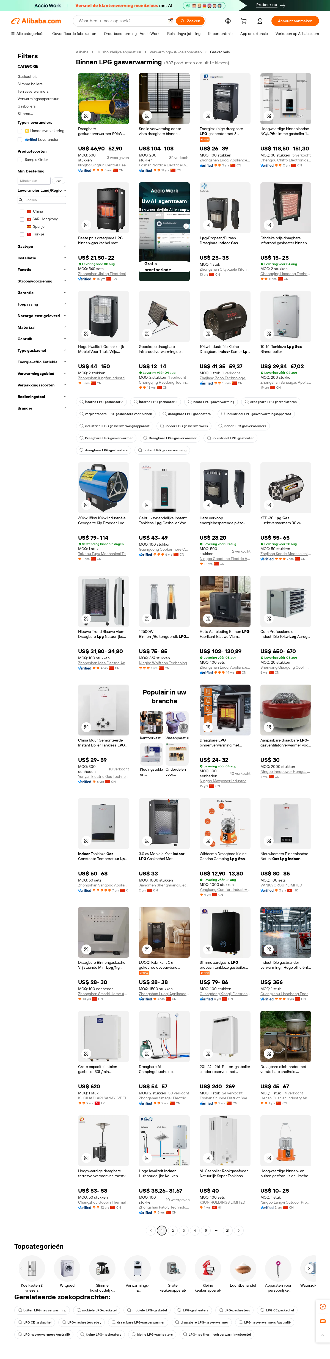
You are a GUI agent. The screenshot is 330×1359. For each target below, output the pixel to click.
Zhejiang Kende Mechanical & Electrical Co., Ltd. (285, 553)
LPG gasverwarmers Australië (265, 1322)
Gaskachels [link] (220, 52)
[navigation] (41, 642)
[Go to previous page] (151, 1231)
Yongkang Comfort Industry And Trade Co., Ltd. (225, 889)
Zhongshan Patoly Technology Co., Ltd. (164, 1207)
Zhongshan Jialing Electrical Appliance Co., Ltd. (103, 273)
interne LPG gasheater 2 (101, 402)
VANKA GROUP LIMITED (281, 885)
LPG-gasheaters (192, 1310)
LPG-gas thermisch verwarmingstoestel (217, 1334)
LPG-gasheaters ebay (81, 1322)
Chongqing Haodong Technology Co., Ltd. (285, 273)
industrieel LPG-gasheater (230, 438)
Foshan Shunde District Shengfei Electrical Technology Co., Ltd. (225, 1098)
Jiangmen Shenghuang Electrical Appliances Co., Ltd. (164, 885)
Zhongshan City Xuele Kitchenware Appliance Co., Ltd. (225, 269)
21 (227, 1230)
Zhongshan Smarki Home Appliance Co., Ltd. (103, 994)
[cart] (245, 22)
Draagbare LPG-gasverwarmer (106, 438)
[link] (323, 1307)
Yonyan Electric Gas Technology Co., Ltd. (103, 776)
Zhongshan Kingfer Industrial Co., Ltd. (103, 378)
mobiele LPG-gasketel (97, 1310)
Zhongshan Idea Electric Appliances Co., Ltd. (103, 663)
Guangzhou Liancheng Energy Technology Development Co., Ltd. (285, 994)
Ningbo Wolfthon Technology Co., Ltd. (164, 663)
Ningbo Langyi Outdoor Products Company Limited (285, 1202)
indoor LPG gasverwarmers (184, 426)
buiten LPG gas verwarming (162, 450)
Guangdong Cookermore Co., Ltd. (164, 549)
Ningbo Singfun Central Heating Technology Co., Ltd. (103, 165)
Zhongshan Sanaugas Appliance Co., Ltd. (285, 382)
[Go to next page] (239, 1231)
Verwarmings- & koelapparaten (176, 52)
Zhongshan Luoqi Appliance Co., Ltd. (225, 160)
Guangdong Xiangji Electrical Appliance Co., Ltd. (225, 994)
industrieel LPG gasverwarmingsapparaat (256, 414)
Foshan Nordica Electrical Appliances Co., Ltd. (164, 165)
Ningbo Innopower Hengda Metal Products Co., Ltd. (285, 771)
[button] (170, 21)
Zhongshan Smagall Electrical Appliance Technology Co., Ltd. (164, 1098)
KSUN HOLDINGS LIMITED (222, 1202)
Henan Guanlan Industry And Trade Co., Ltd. (285, 1098)
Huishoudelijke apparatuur (119, 52)
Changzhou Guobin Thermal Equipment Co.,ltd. (103, 1202)
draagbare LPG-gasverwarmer (138, 1322)
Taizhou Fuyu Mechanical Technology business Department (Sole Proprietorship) (103, 553)
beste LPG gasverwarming (211, 402)
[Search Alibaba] (121, 21)
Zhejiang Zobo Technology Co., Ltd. (225, 378)
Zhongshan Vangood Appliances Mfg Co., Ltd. (103, 885)
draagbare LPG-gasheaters (187, 414)
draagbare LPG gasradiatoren (271, 402)
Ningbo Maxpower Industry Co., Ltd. (225, 781)
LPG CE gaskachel (277, 1310)
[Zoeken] (190, 21)
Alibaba (82, 52)
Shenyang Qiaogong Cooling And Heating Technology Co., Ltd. (285, 667)
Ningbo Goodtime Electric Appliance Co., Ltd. (225, 558)
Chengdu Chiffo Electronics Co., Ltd (285, 160)
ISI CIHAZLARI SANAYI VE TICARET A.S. (103, 1098)
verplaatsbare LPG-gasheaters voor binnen (115, 414)
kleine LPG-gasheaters (100, 1334)
